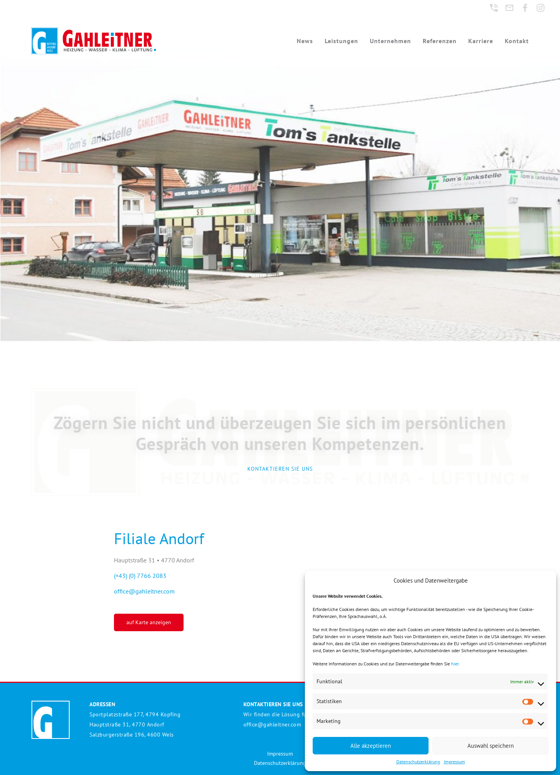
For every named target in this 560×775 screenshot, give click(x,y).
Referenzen (440, 41)
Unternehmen (390, 41)
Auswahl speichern (490, 745)
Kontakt (517, 41)
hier (454, 664)
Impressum (454, 762)
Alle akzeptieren (370, 745)
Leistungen (341, 41)
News (305, 41)
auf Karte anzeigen (148, 622)
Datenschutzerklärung (418, 762)
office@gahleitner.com (144, 591)
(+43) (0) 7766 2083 (140, 576)
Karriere (480, 41)
